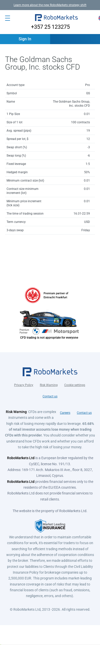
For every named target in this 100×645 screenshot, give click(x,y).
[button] (56, 18)
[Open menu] (7, 18)
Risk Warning (49, 385)
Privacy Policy (23, 385)
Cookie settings (74, 385)
